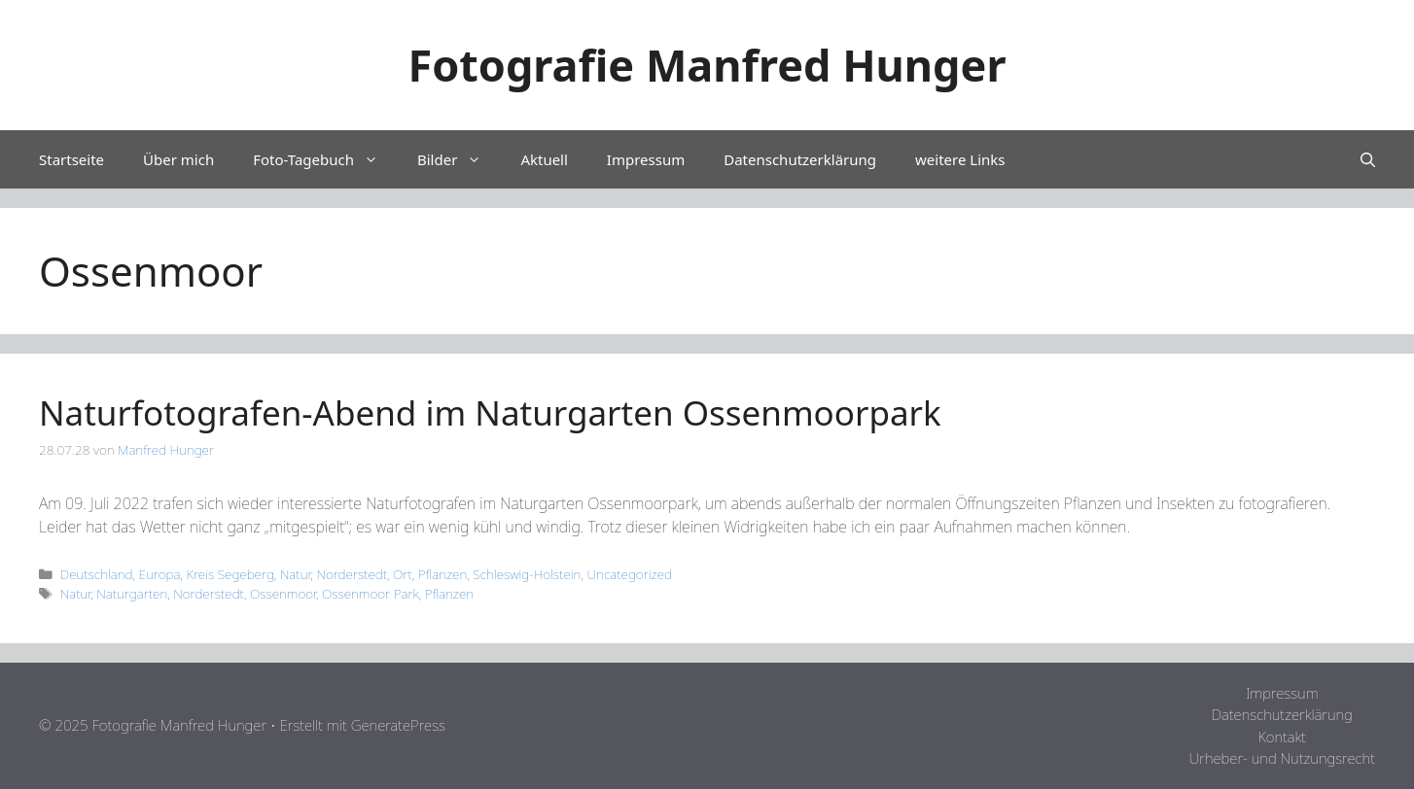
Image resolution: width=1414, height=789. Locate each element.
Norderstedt (351, 574)
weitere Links (960, 159)
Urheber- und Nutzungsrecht (1282, 758)
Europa (160, 574)
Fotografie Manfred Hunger (706, 64)
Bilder (459, 159)
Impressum (646, 159)
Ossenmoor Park (370, 593)
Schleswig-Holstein (527, 574)
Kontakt (1281, 736)
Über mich (178, 159)
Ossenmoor (283, 593)
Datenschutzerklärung (800, 159)
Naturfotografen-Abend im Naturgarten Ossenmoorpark (490, 412)
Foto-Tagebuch (325, 159)
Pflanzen (442, 574)
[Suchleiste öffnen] (1368, 159)
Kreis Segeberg (229, 574)
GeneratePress (398, 725)
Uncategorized (629, 574)
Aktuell (543, 159)
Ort (402, 574)
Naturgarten (131, 593)
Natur (295, 574)
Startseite (71, 159)
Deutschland (96, 574)
